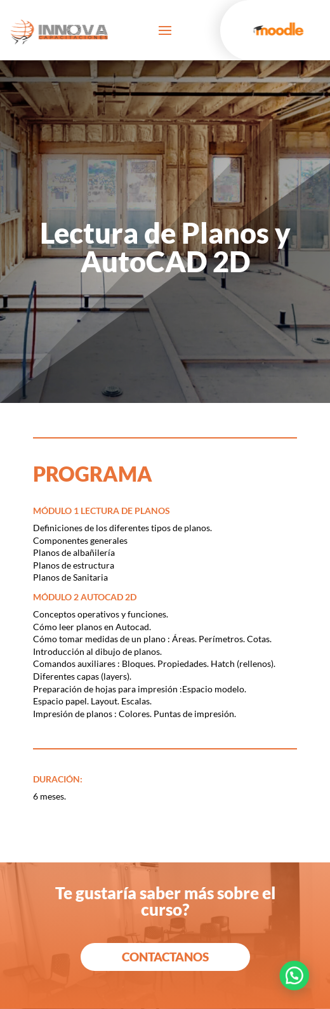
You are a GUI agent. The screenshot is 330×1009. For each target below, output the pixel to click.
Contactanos (165, 956)
